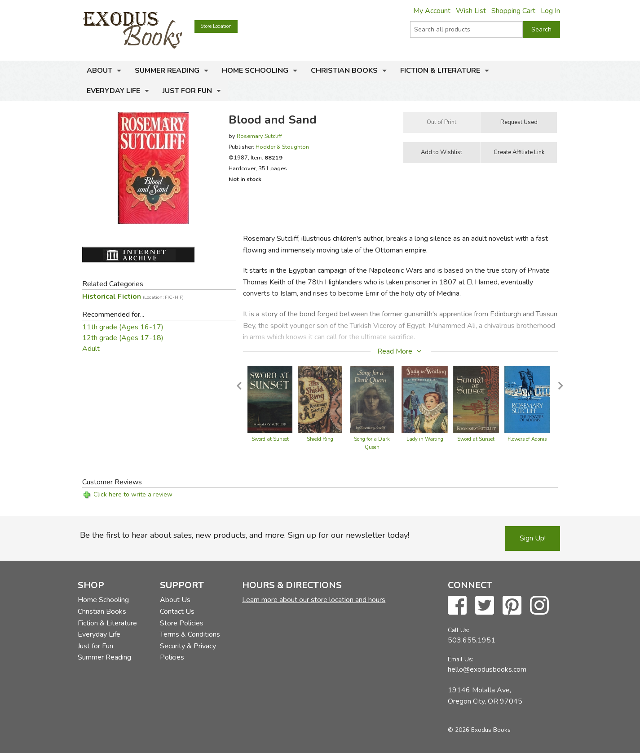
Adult (91, 349)
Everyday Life (113, 91)
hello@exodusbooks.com (487, 669)
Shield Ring (320, 439)
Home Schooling (255, 70)
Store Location (216, 26)
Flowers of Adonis (527, 439)
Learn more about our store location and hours (313, 600)
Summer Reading (167, 70)
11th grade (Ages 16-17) (122, 327)
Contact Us (177, 611)
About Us (175, 600)
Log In (550, 11)
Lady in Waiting (424, 439)
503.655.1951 (471, 640)
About (99, 70)
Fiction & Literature (440, 70)
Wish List (471, 11)
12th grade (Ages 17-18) (122, 338)
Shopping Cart (513, 11)
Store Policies (181, 623)
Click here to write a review (132, 494)
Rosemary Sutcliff (259, 136)
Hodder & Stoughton (282, 147)
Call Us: (458, 630)
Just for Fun (187, 91)
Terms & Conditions (190, 634)
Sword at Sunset (270, 439)
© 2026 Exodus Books (479, 730)
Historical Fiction (133, 296)
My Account (431, 11)
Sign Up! (533, 538)
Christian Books (344, 70)
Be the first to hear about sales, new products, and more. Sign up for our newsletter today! (244, 535)
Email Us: (460, 659)
